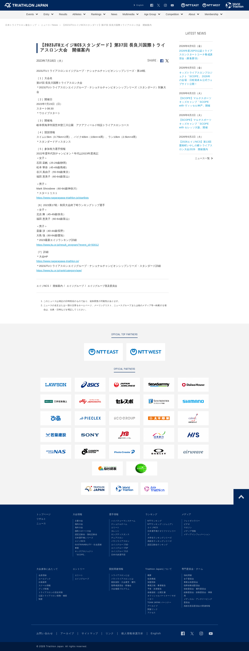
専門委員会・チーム (192, 569)
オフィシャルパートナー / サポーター (161, 597)
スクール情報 (45, 585)
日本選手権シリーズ (84, 538)
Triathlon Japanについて (158, 569)
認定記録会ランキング (157, 544)
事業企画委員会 (191, 582)
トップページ (43, 514)
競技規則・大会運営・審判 (123, 582)
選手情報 (114, 514)
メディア (186, 514)
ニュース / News (49, 25)
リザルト (41, 519)
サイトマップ (90, 633)
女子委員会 (189, 579)
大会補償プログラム (120, 589)
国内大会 (79, 524)
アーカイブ (152, 606)
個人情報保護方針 (132, 633)
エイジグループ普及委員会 (102, 285)
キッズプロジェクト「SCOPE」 (84, 553)
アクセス (151, 613)
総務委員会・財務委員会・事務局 (198, 594)
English (140, 5)
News (114, 14)
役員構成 (151, 579)
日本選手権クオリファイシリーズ (161, 532)
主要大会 (79, 521)
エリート (115, 527)
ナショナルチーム (119, 524)
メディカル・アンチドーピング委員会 (198, 600)
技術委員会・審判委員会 (195, 589)
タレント (115, 531)
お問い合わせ (44, 633)
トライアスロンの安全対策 (51, 592)
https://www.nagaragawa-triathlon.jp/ (57, 261)
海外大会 (79, 527)
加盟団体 (151, 582)
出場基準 (43, 582)
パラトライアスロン (120, 541)
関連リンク (152, 609)
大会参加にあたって (47, 569)
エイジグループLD (119, 551)
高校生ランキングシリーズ (159, 541)
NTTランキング (154, 521)
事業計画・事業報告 (156, 585)
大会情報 (77, 514)
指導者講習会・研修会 (121, 585)
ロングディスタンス (120, 534)
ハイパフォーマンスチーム (123, 521)
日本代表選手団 (118, 555)
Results (63, 14)
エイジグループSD (119, 544)
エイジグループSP (119, 548)
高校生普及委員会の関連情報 (197, 606)
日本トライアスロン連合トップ (21, 25)
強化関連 (188, 575)
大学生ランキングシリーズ (159, 538)
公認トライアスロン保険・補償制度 (53, 597)
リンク (110, 633)
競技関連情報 (116, 569)
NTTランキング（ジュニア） (160, 524)
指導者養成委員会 (192, 585)
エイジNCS (42, 285)
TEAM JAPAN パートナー (159, 602)
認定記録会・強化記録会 (86, 534)
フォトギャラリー (192, 521)
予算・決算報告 (154, 589)
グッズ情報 (44, 589)
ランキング (151, 514)
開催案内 (58, 285)
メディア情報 (190, 531)
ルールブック (45, 579)
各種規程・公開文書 (156, 592)
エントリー (79, 569)
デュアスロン (117, 538)
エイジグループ (75, 285)
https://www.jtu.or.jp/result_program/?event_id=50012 (67, 244)
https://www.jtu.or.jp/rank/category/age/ (59, 270)
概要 (149, 575)
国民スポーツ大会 (83, 531)
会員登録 (43, 575)
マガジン (188, 527)
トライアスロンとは (120, 575)
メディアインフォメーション (197, 534)
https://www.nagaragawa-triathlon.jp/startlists (62, 197)
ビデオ (187, 524)
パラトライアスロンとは (122, 579)
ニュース (41, 523)
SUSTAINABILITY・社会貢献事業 (88, 546)
